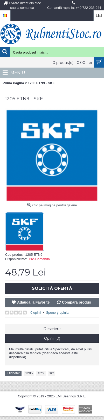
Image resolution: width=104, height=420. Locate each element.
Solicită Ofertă (52, 288)
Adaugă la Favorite (33, 302)
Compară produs (76, 302)
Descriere (52, 328)
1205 (29, 373)
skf (51, 373)
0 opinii (35, 312)
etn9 (41, 373)
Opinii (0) (52, 338)
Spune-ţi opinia (57, 312)
